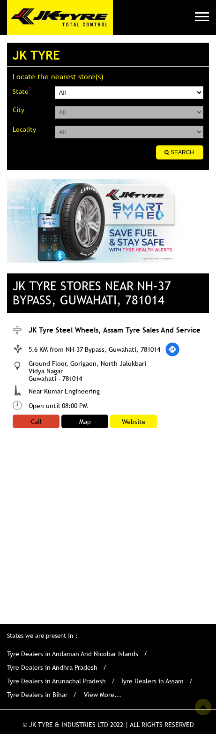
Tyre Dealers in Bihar (37, 694)
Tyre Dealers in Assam (152, 681)
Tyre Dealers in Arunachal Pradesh (56, 681)
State (21, 90)
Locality (24, 129)
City (18, 110)
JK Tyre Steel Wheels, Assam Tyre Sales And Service (115, 329)
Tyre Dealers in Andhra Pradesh (52, 667)
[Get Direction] (172, 349)
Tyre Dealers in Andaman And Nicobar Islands (72, 654)
